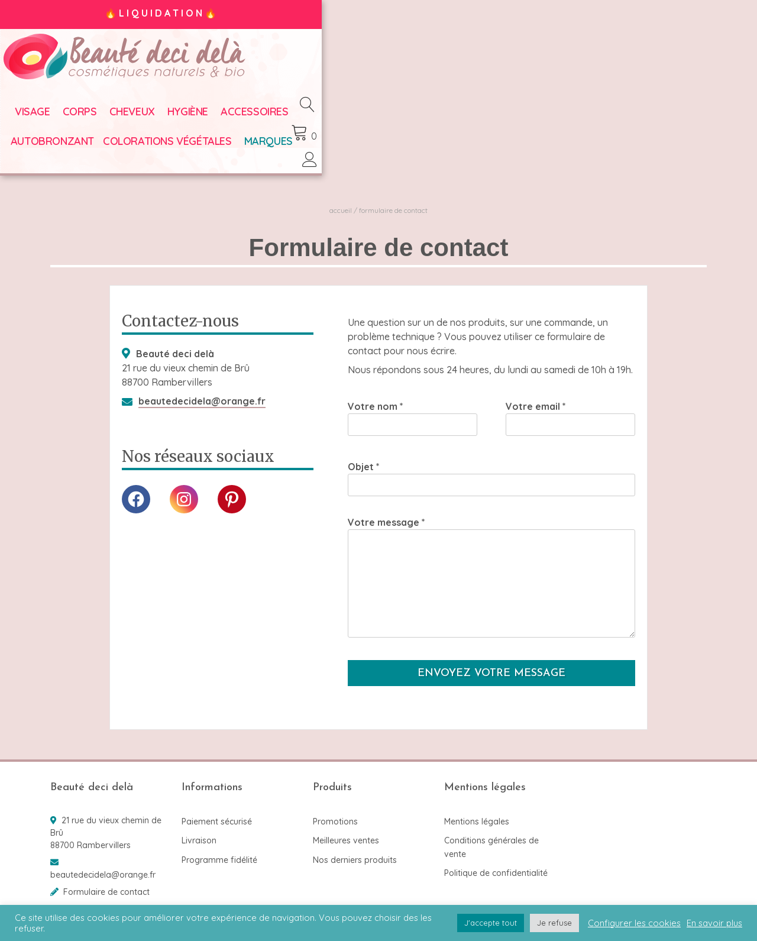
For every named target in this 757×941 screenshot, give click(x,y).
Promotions (335, 806)
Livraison (199, 826)
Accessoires (290, 118)
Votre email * (570, 403)
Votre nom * (412, 403)
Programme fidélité (219, 845)
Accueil (340, 195)
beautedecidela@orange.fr (202, 386)
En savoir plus (714, 923)
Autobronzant (378, 118)
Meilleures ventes (346, 826)
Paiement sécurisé (217, 806)
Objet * (491, 463)
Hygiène (223, 118)
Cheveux (167, 118)
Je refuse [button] (554, 922)
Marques (594, 118)
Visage (68, 118)
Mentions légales (476, 806)
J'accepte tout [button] (490, 922)
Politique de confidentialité (496, 858)
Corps (115, 118)
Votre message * (491, 564)
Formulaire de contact (106, 877)
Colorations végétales (493, 118)
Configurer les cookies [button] (634, 923)
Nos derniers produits (355, 845)
